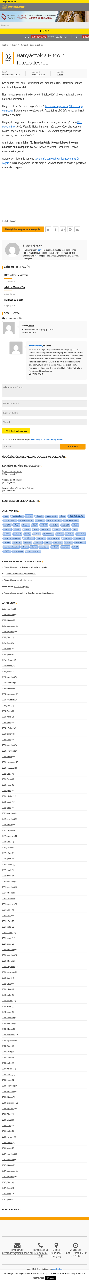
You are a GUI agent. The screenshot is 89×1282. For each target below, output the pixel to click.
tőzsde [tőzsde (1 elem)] (34, 547)
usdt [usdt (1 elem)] (35, 529)
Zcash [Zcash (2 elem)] (25, 547)
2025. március (7, 660)
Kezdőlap (5, 45)
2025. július (6, 637)
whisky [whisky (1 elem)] (27, 534)
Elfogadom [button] (50, 1278)
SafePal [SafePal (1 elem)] (44, 525)
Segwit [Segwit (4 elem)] (25, 525)
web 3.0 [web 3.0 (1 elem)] (55, 547)
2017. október (7, 1165)
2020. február (7, 1006)
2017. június (6, 1188)
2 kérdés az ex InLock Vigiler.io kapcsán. (32, 567)
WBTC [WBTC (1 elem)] (48, 542)
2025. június (6, 643)
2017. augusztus (8, 1176)
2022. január (6, 876)
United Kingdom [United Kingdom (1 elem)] (10, 520)
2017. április (6, 1199)
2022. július (6, 841)
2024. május (6, 717)
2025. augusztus (8, 631)
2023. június (6, 779)
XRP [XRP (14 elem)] (76, 547)
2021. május (6, 921)
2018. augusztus (8, 1108)
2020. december (8, 949)
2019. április (6, 1063)
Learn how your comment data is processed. (47, 439)
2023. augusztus (8, 768)
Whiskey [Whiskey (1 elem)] (28, 542)
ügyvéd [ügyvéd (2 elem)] (7, 529)
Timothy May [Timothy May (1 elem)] (79, 538)
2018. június (6, 1120)
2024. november (8, 683)
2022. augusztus (8, 836)
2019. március (7, 1069)
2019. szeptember (8, 1035)
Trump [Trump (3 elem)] (7, 542)
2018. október (7, 1097)
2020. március (7, 1000)
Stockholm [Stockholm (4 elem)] (80, 542)
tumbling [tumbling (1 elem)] (38, 542)
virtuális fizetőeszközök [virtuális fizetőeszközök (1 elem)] (12, 538)
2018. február (7, 1142)
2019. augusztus (8, 1040)
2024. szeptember (8, 694)
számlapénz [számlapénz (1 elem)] (46, 529)
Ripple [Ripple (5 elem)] (17, 529)
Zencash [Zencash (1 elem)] (39, 516)
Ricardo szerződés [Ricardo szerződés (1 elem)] (54, 520)
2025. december (8, 609)
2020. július (6, 978)
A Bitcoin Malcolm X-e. (14, 287)
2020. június (6, 983)
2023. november (8, 751)
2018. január (6, 1148)
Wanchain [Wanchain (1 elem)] (58, 542)
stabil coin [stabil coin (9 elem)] (29, 538)
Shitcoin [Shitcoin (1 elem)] (66, 529)
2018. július (6, 1114)
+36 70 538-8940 (41, 1254)
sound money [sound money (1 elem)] (18, 551)
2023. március (7, 796)
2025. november (8, 614)
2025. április (6, 654)
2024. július (6, 705)
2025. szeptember (8, 626)
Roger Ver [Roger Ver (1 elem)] (41, 538)
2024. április (6, 722)
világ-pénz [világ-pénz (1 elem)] (81, 534)
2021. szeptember (8, 898)
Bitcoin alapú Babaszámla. (16, 274)
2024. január (6, 739)
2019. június (6, 1052)
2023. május (6, 785)
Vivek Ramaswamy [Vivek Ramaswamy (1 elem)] (71, 520)
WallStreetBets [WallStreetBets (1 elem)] (17, 516)
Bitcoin (14, 45)
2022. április (6, 859)
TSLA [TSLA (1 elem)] (35, 525)
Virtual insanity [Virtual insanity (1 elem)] (52, 516)
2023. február (7, 802)
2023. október (7, 756)
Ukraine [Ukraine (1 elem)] (27, 529)
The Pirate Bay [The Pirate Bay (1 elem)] (54, 538)
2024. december (8, 677)
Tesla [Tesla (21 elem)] (37, 533)
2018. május (6, 1125)
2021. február (7, 938)
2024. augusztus (8, 700)
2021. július (6, 910)
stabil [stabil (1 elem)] (75, 525)
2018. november (8, 1091)
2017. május (6, 1193)
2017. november (8, 1159)
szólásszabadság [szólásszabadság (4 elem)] (11, 547)
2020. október (7, 961)
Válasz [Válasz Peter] (31, 325)
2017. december (8, 1154)
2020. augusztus (8, 972)
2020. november (8, 955)
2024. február (7, 734)
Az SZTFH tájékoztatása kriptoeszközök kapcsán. (35, 593)
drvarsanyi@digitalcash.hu (17, 1252)
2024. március (7, 728)
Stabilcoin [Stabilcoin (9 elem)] (48, 534)
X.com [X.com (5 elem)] (29, 516)
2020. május (6, 989)
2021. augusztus (8, 904)
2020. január (6, 1012)
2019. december (8, 1017)
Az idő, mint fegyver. (24, 580)
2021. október (7, 893)
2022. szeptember (8, 830)
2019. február (7, 1074)
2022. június (6, 847)
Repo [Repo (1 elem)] (63, 516)
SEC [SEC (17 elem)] (7, 551)
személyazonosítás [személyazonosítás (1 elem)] (26, 520)
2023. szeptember (8, 762)
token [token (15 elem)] (7, 525)
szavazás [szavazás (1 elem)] (17, 542)
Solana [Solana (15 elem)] (66, 525)
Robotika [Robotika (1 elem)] (70, 534)
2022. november (8, 819)
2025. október (7, 620)
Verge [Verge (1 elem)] (16, 525)
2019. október (7, 1029)
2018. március (7, 1137)
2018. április (6, 1131)
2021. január (6, 944)
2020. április (6, 995)
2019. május (6, 1057)
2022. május (6, 853)
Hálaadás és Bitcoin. (13, 299)
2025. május (6, 648)
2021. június (6, 915)
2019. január (6, 1080)
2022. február (7, 870)
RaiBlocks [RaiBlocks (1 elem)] (67, 538)
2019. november (8, 1023)
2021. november (8, 887)
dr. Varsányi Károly (32, 245)
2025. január (6, 671)
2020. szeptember (8, 966)
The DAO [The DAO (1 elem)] (18, 534)
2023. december (8, 745)
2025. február (7, 666)
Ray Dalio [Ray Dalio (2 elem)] (44, 547)
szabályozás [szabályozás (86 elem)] (76, 515)
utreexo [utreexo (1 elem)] (59, 534)
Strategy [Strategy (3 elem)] (40, 520)
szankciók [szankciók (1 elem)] (65, 547)
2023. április (6, 790)
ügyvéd (40, 250)
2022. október (7, 824)
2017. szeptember (8, 1171)
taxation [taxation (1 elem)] (68, 542)
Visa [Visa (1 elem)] (6, 516)
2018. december (8, 1086)
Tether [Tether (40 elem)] (54, 524)
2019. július (6, 1046)
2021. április (6, 927)
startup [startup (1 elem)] (57, 529)
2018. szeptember (8, 1103)
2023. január (6, 807)
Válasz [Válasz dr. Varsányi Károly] (48, 346)
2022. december (8, 813)
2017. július (6, 1182)
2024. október (7, 688)
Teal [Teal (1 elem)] (75, 529)
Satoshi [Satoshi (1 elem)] (7, 534)
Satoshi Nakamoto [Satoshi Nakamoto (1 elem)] (33, 551)
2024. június (6, 711)
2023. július (6, 773)
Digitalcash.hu (57, 1269)
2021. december (8, 881)
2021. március (7, 932)
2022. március (7, 864)
